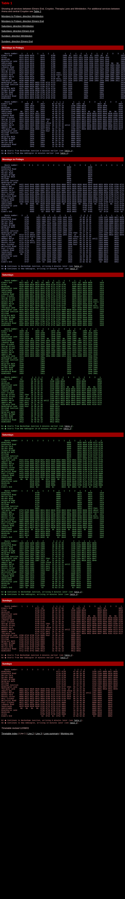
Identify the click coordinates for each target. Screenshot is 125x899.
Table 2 (37, 11)
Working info (67, 895)
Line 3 (39, 895)
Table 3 (64, 179)
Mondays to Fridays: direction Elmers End (22, 21)
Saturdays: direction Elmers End (17, 31)
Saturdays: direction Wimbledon (17, 26)
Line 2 (30, 895)
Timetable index (9, 895)
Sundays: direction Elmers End (17, 41)
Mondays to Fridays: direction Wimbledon (22, 16)
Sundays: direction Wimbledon (16, 36)
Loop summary (51, 895)
